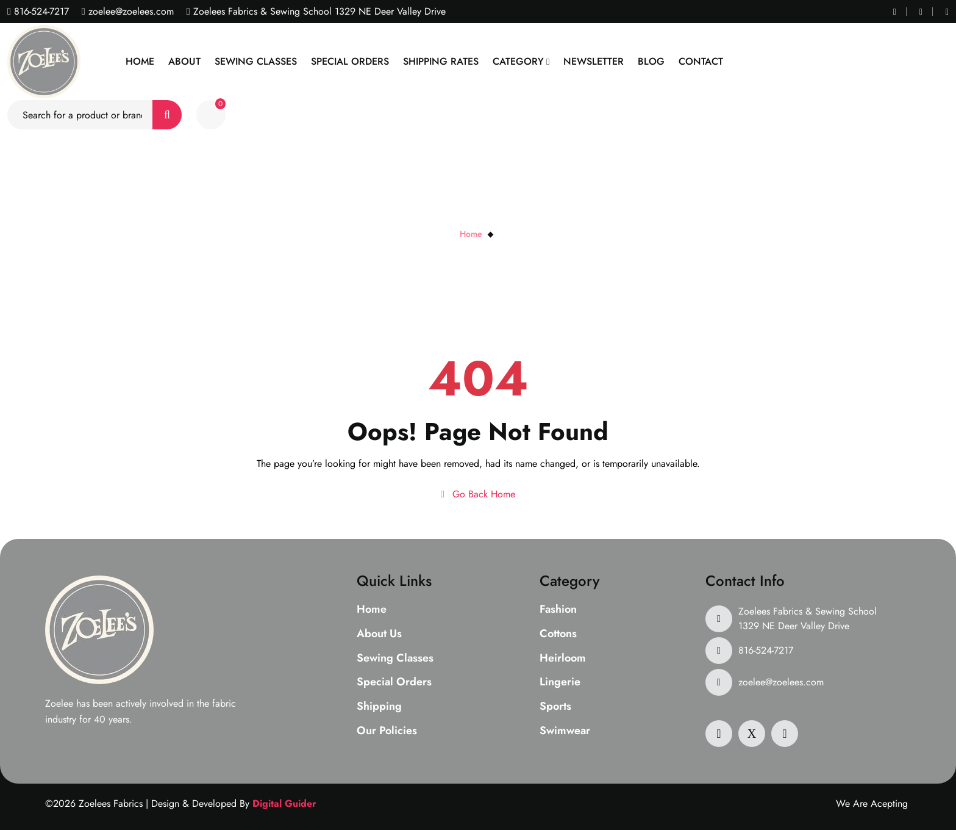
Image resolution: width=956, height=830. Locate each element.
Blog (651, 61)
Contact (701, 61)
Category (518, 61)
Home (140, 61)
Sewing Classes (256, 61)
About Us (379, 634)
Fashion (558, 609)
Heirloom (563, 658)
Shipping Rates (441, 61)
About (184, 61)
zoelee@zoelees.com (129, 11)
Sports (555, 706)
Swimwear (565, 731)
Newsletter (593, 61)
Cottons (558, 634)
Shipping (379, 706)
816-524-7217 (40, 11)
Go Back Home (478, 494)
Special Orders (350, 61)
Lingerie (560, 682)
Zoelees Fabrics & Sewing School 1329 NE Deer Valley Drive (807, 618)
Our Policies (387, 731)
